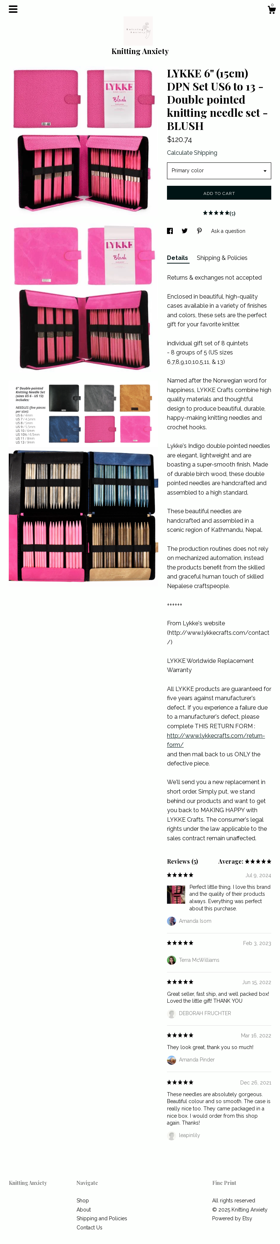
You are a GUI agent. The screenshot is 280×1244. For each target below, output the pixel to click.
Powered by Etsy (232, 1218)
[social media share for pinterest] (200, 231)
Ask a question (228, 231)
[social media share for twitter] (185, 231)
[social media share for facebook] (170, 231)
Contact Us (89, 1227)
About (84, 1210)
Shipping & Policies (222, 257)
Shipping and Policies (102, 1218)
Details (178, 257)
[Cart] (272, 10)
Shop (83, 1200)
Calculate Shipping (192, 152)
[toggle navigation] (13, 9)
